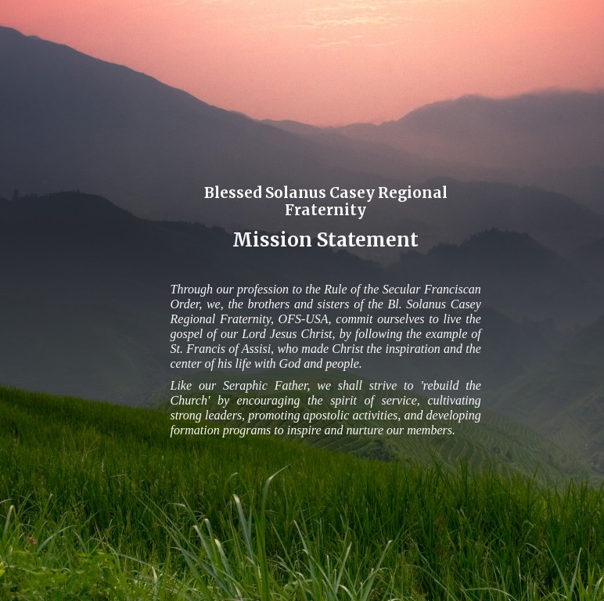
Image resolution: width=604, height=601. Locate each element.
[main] (325, 215)
